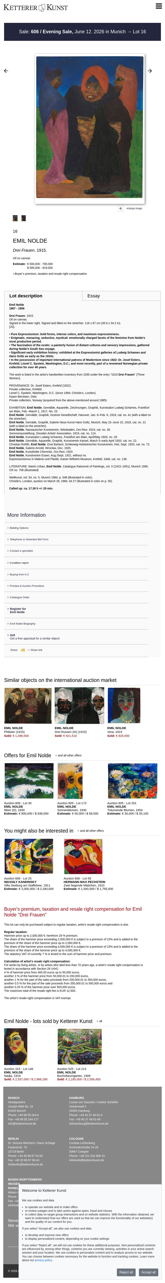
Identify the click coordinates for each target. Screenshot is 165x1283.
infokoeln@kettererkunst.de (86, 1160)
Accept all (149, 1272)
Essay (93, 295)
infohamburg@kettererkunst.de (88, 1123)
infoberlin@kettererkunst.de (25, 1164)
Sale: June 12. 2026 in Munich (73, 31)
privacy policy (43, 1260)
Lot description (25, 295)
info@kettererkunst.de (22, 1123)
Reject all (126, 1272)
